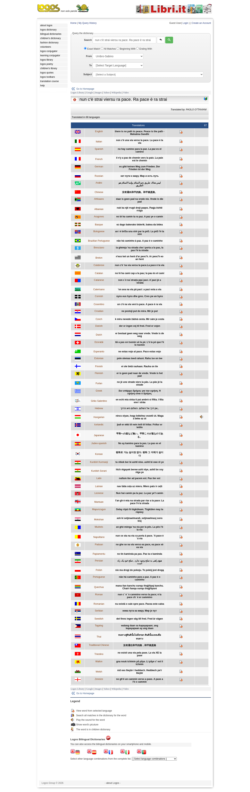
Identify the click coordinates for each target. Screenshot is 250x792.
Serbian (99, 610)
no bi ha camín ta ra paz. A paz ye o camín (139, 216)
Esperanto (99, 351)
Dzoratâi (99, 342)
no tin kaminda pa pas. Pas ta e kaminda (139, 554)
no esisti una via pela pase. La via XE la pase (140, 654)
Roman (99, 594)
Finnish (99, 366)
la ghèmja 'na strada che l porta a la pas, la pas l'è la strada (139, 249)
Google (89, 92)
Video (126, 92)
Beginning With (126, 48)
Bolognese (98, 231)
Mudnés (99, 527)
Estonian (99, 358)
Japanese (99, 435)
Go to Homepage (85, 89)
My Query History (88, 23)
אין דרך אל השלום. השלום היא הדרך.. (140, 408)
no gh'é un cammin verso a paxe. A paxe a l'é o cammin (139, 680)
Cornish (99, 296)
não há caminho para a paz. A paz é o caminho (139, 578)
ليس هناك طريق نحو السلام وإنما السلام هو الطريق (140, 184)
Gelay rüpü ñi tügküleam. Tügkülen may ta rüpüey (139, 510)
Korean (99, 454)
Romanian (99, 604)
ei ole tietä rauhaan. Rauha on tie (139, 366)
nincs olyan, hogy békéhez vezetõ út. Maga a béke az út (139, 417)
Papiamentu (99, 554)
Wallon (98, 661)
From (89, 56)
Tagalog (99, 625)
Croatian (99, 311)
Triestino (99, 654)
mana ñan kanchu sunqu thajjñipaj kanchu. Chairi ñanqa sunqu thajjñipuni (139, 587)
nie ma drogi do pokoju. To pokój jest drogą (139, 570)
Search (88, 40)
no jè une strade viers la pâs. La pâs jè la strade (139, 383)
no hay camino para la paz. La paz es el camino (139, 150)
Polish (99, 570)
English (99, 131)
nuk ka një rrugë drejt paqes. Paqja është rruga (139, 209)
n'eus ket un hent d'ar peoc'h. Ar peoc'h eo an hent (139, 258)
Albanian (99, 209)
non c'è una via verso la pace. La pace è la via (139, 141)
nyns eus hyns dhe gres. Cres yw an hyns (139, 296)
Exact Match (92, 48)
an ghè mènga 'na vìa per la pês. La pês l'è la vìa (139, 528)
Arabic (99, 182)
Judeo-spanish (98, 443)
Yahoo (107, 92)
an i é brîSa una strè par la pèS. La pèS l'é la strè (139, 233)
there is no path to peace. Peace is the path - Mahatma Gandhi (139, 133)
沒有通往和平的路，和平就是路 (139, 645)
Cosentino (99, 304)
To (90, 65)
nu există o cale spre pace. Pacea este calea (139, 604)
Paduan (99, 544)
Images (98, 92)
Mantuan (99, 502)
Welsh (99, 671)
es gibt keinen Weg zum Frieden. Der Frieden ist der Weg (139, 168)
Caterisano (98, 289)
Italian (99, 141)
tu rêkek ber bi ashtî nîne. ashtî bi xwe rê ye (139, 462)
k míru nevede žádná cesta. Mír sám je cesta (139, 319)
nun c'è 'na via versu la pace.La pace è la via (139, 265)
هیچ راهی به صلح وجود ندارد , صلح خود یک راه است (139, 562)
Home (73, 23)
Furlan (99, 383)
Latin (98, 478)
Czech (99, 319)
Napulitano (98, 537)
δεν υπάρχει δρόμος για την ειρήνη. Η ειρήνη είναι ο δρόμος (140, 392)
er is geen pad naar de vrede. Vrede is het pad (140, 374)
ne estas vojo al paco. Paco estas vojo (139, 351)
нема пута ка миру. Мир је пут (139, 610)
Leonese (98, 493)
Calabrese (99, 265)
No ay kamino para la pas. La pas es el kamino (139, 444)
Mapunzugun (99, 509)
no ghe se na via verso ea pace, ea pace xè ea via (139, 546)
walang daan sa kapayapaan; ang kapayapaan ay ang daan (139, 627)
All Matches (109, 48)
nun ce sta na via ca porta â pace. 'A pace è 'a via (140, 537)
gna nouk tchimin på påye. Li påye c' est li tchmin (139, 663)
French (99, 159)
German (99, 166)
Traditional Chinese (99, 645)
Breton (99, 257)
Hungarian (99, 417)
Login (185, 23)
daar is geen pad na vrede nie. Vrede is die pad (139, 200)
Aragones (99, 216)
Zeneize (99, 679)
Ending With (144, 48)
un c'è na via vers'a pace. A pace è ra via (139, 304)
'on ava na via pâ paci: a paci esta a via (139, 289)
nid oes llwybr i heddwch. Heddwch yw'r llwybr (139, 671)
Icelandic (99, 424)
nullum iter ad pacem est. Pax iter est (139, 478)
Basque (99, 224)
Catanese (99, 280)
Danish (99, 326)
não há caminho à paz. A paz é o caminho (140, 240)
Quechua (99, 587)
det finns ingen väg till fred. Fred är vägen (139, 618)
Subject (87, 74)
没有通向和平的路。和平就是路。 (139, 192)
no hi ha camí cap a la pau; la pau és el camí (139, 273)
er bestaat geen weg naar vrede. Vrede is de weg (139, 335)
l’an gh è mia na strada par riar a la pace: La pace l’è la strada (139, 502)
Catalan (99, 273)
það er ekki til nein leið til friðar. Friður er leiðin (139, 426)
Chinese (99, 192)
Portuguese (99, 577)
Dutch (99, 334)
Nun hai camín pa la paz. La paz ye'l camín (139, 493)
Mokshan (99, 519)
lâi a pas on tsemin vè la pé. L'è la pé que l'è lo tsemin (139, 343)
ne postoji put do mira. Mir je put (139, 311)
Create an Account (201, 23)
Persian (99, 560)
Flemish (99, 373)
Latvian (99, 486)
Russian (99, 176)
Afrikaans (99, 199)
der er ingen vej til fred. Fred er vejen (139, 326)
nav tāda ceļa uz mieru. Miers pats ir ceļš (139, 486)
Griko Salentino (99, 401)
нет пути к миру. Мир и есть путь (140, 176)
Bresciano (99, 247)
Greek (99, 390)
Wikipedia (116, 92)
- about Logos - (113, 783)
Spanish (99, 149)
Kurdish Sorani (99, 471)
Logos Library (77, 92)
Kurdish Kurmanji (99, 462)
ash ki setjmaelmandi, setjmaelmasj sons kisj (139, 519)
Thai (99, 636)
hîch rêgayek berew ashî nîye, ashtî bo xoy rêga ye (139, 471)
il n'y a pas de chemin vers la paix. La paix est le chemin (139, 159)
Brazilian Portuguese (99, 240)
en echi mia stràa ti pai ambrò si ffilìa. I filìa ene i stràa (139, 401)
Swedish (99, 618)
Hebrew (99, 408)
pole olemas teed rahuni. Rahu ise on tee (139, 358)
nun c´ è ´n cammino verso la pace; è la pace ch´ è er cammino (139, 596)
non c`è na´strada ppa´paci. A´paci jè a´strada (139, 281)
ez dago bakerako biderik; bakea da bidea (139, 224)
